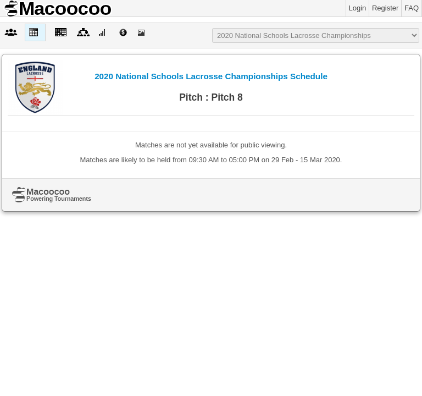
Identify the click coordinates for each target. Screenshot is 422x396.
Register (385, 8)
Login (358, 8)
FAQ (411, 8)
